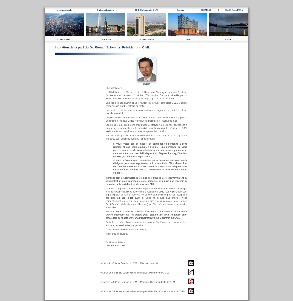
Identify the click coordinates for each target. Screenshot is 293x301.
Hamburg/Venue (64, 39)
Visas (187, 39)
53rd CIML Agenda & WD (146, 10)
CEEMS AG (206, 10)
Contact (228, 39)
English (146, 83)
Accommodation (146, 39)
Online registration (105, 10)
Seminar (180, 10)
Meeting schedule (64, 10)
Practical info (105, 39)
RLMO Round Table (234, 10)
